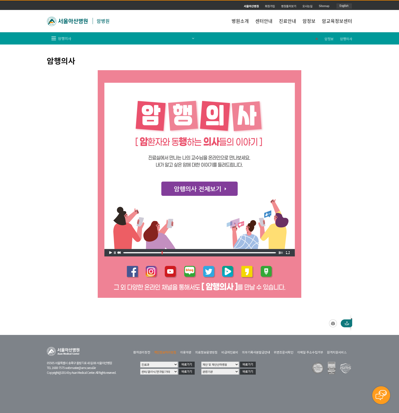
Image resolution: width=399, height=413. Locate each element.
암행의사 (346, 38)
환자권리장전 (141, 352)
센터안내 (264, 21)
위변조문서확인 (283, 352)
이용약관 (185, 352)
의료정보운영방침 (206, 352)
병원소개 (240, 21)
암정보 (309, 21)
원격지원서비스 (337, 352)
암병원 (103, 21)
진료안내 (287, 21)
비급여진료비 (229, 352)
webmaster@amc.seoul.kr (80, 367)
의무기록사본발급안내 (256, 352)
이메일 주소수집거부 (310, 352)
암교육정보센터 (337, 21)
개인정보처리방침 (165, 352)
